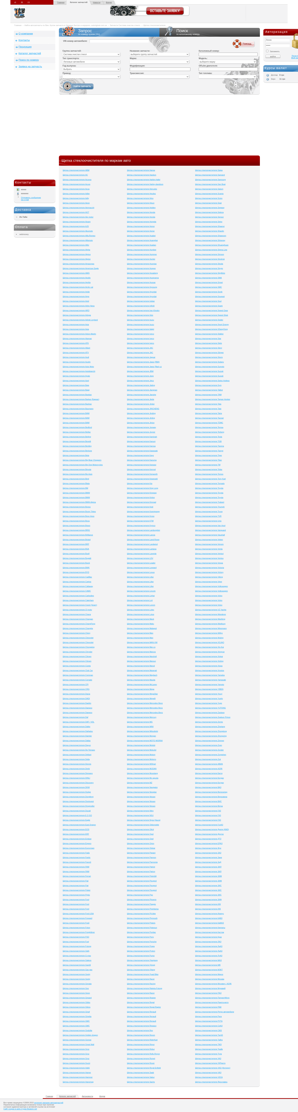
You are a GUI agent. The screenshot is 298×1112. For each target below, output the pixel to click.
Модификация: (137, 66)
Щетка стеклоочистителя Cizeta (77, 666)
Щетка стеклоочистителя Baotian (77, 395)
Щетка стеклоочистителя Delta (76, 759)
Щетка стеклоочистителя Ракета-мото (212, 1002)
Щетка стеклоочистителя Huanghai (142, 240)
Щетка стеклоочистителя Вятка (209, 806)
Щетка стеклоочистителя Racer (141, 979)
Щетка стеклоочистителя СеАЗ (208, 1026)
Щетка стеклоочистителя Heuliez (141, 194)
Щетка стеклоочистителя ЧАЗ (208, 1072)
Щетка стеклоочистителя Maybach (142, 675)
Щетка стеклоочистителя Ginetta (77, 1016)
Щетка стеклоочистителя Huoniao (142, 264)
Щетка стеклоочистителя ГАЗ (208, 811)
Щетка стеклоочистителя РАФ (208, 1007)
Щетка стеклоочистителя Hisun (140, 203)
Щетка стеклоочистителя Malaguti (142, 628)
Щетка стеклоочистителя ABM (76, 170)
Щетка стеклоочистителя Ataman (77, 338)
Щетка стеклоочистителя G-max (77, 956)
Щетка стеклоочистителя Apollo (77, 278)
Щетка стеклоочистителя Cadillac (77, 577)
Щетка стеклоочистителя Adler (76, 194)
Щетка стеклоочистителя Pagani (141, 853)
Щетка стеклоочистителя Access (77, 180)
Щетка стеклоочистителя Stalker (209, 334)
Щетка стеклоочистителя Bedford (77, 427)
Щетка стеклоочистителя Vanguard (210, 530)
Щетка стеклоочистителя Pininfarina (143, 909)
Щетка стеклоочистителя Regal (141, 1002)
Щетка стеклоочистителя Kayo (140, 455)
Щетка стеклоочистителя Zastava (209, 712)
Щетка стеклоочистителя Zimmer (209, 741)
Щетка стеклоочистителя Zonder (209, 750)
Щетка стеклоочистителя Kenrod (141, 469)
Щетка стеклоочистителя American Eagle (81, 268)
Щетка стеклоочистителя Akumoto (78, 231)
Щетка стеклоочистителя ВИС (208, 801)
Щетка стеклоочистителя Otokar (141, 848)
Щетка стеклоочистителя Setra (208, 222)
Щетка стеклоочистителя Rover (141, 1063)
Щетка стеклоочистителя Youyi (208, 694)
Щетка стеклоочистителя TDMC (209, 423)
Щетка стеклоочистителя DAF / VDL (78, 722)
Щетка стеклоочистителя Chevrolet (78, 638)
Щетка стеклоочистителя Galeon (77, 960)
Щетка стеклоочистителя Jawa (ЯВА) (143, 362)
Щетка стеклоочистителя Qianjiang (142, 960)
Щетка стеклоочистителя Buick (76, 563)
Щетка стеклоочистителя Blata (76, 483)
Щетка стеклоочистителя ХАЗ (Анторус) (212, 1068)
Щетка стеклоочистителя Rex (140, 1030)
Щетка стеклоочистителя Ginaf (76, 1012)
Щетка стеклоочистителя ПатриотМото (212, 998)
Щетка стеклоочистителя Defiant (77, 755)
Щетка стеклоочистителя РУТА (208, 1021)
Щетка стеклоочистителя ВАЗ (208, 787)
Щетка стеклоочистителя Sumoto (209, 367)
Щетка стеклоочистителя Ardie (76, 292)
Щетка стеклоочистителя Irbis (140, 315)
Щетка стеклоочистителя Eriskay (77, 839)
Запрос (109, 32)
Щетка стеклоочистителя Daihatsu (78, 731)
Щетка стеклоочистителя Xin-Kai (209, 647)
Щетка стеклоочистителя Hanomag (78, 1082)
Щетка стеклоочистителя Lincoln (141, 591)
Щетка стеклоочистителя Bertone (77, 451)
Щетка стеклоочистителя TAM (208, 395)
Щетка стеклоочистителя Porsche (141, 942)
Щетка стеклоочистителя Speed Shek (211, 315)
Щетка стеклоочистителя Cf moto (77, 610)
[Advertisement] (35, 125)
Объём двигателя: (208, 66)
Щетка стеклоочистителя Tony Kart (210, 479)
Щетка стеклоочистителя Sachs (141, 1082)
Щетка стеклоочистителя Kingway (142, 493)
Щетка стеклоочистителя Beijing (77, 437)
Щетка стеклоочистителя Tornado (210, 483)
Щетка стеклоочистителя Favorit (77, 862)
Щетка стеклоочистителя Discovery (78, 783)
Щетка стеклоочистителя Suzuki (209, 371)
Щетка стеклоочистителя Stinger (209, 353)
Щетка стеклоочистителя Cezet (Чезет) (80, 605)
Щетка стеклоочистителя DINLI (76, 778)
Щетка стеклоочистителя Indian (141, 301)
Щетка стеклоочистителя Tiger (208, 455)
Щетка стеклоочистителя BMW (76, 493)
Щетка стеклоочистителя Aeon (76, 203)
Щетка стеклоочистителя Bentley (77, 446)
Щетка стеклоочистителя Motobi (141, 745)
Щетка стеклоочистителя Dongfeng (78, 797)
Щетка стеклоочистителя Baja (76, 385)
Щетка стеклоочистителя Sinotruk (210, 259)
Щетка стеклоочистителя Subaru (209, 362)
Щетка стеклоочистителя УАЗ (208, 1058)
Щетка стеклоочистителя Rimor (141, 1044)
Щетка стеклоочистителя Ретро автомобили (214, 1012)
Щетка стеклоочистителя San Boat (210, 184)
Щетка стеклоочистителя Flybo (76, 895)
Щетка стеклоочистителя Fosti (76, 923)
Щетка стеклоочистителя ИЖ (208, 904)
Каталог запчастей (78, 2)
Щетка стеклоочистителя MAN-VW (142, 642)
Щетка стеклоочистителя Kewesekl (142, 479)
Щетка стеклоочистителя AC (75, 175)
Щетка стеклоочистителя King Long (142, 488)
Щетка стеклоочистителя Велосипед (211, 792)
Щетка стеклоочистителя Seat (208, 203)
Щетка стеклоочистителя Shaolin (209, 231)
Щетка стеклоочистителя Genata (77, 984)
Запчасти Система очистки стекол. (125, 25)
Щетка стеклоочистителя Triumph (210, 507)
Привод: (67, 73)
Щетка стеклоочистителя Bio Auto (77, 474)
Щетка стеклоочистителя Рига (208, 1016)
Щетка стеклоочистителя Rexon (141, 1035)
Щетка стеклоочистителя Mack (140, 619)
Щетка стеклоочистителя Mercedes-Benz (145, 712)
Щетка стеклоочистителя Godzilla (77, 1030)
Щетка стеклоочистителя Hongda (141, 222)
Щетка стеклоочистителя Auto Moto (78, 367)
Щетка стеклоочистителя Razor (141, 993)
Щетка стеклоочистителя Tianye (209, 451)
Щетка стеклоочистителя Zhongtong (211, 731)
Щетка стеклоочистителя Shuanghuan (211, 245)
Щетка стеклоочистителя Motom (141, 755)
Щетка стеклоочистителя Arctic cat (78, 287)
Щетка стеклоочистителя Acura (76, 184)
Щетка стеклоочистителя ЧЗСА (209, 1077)
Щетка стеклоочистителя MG (140, 722)
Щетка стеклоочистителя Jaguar (141, 357)
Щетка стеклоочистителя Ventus (209, 558)
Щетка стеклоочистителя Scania (209, 194)
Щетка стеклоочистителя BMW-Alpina (79, 502)
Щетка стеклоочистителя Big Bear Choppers (82, 460)
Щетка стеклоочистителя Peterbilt (141, 876)
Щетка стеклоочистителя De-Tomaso (79, 750)
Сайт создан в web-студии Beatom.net (20, 1109)
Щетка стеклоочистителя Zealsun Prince (212, 717)
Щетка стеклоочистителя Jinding (141, 413)
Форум (109, 2)
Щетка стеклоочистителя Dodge (77, 792)
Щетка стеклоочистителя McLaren (142, 684)
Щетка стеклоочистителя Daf (75, 717)
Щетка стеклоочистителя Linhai (141, 596)
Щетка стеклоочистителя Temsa (209, 427)
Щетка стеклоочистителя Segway (209, 208)
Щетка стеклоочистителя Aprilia (77, 282)
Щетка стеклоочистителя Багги (208, 773)
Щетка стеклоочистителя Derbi (76, 769)
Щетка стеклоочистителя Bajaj (76, 390)
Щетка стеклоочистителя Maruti (141, 666)
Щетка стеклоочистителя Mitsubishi (142, 731)
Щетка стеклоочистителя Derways (78, 773)
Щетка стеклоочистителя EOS (76, 829)
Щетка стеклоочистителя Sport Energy (212, 324)
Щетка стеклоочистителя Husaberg (142, 273)
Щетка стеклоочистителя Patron (141, 871)
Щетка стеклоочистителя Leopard (141, 568)
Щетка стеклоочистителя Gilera (76, 1007)
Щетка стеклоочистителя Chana (77, 614)
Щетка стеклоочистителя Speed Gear (211, 310)
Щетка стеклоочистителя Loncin (141, 605)
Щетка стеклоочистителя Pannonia (142, 862)
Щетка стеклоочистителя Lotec (140, 610)
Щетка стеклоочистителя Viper (208, 582)
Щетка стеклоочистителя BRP (76, 544)
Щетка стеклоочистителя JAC (140, 348)
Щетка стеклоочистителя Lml (140, 600)
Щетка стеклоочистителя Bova (76, 521)
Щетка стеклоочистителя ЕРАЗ (208, 843)
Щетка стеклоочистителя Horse (141, 231)
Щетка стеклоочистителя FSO (76, 937)
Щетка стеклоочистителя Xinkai (209, 656)
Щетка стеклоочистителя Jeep (140, 376)
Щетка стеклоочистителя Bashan (77, 404)
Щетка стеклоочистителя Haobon (141, 175)
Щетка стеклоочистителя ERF (76, 834)
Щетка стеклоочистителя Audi (76, 357)
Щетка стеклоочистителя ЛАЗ (208, 942)
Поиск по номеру (29, 59)
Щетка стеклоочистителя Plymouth (142, 918)
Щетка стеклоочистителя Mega (140, 689)
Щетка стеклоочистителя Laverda (141, 554)
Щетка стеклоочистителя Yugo (208, 703)
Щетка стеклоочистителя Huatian (141, 245)
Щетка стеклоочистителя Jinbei (141, 404)
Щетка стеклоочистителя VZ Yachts (210, 610)
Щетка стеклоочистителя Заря (208, 857)
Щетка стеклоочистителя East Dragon (79, 825)
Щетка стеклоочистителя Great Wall (78, 1044)
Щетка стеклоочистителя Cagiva (77, 582)
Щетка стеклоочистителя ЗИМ (208, 876)
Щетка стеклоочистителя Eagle (76, 820)
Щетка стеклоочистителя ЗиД (208, 862)
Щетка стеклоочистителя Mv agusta (142, 778)
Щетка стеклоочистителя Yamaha (210, 675)
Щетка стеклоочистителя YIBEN (209, 689)
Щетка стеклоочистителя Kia (139, 483)
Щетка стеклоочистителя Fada (76, 853)
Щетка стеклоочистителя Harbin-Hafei (143, 180)
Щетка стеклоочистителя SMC (208, 287)
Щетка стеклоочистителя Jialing (141, 385)
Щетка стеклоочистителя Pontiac (141, 932)
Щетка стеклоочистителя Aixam (77, 222)
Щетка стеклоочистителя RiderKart (142, 1040)
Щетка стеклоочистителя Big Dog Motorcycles (83, 465)
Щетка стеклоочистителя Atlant (76, 348)
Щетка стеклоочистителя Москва (209, 979)
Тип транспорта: (71, 58)
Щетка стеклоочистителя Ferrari (77, 876)
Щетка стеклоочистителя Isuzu (140, 320)
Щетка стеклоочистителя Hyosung (142, 287)
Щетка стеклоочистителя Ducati (77, 811)
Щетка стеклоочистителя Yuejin (209, 698)
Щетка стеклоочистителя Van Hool (210, 525)
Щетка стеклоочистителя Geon (76, 993)
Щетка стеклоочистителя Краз (208, 937)
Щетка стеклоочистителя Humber (141, 250)
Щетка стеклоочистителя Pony (140, 937)
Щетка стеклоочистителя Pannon (141, 857)
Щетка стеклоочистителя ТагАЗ (209, 1035)
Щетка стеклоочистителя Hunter (141, 259)
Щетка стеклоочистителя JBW (140, 371)
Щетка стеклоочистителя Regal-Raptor (144, 1007)
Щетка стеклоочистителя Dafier (76, 727)
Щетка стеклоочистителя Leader (141, 563)
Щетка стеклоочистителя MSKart (141, 764)
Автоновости (87, 1096)
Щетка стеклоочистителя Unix (208, 521)
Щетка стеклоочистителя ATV (76, 353)
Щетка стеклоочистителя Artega (77, 315)
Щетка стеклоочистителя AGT (76, 212)
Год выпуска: (69, 66)
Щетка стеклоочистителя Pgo (140, 895)
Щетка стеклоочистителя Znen (208, 745)
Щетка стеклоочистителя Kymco (141, 525)
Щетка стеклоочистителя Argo (76, 296)
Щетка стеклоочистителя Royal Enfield (144, 1068)
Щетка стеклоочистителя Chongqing (78, 647)
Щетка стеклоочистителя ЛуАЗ (208, 956)
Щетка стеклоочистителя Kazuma (141, 460)
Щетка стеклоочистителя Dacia (76, 694)
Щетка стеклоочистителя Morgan (141, 736)
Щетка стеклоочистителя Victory (209, 572)
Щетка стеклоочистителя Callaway (78, 586)
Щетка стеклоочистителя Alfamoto (78, 240)
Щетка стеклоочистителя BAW (76, 413)
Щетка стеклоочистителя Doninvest (78, 801)
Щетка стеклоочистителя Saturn (209, 189)
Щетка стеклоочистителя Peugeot (142, 881)
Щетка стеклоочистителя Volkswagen (211, 586)
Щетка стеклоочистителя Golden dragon (80, 1035)
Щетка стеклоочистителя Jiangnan (142, 390)
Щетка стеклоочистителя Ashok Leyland (80, 320)
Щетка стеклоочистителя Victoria (209, 568)
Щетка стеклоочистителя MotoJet (141, 750)
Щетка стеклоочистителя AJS (76, 226)
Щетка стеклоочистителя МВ (208, 965)
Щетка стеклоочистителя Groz (76, 1049)
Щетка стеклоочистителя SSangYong (211, 329)
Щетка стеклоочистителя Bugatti (77, 558)
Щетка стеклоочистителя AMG (76, 273)
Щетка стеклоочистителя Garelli (77, 965)
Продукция (25, 46)
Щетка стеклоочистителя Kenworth (142, 474)
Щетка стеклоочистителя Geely (76, 974)
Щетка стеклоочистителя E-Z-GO (77, 815)
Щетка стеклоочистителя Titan (208, 460)
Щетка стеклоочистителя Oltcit (140, 829)
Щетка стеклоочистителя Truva (208, 511)
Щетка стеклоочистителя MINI (140, 727)
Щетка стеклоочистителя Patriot (141, 867)
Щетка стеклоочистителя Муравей (210, 988)
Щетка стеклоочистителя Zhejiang (210, 727)
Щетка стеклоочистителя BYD (76, 572)
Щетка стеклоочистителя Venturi (209, 554)
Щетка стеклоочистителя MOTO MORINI (145, 741)
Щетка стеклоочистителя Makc (140, 624)
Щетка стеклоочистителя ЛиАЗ (208, 946)
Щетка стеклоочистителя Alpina (77, 254)
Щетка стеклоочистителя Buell (76, 554)
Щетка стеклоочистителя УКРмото (210, 1063)
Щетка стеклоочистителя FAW (76, 867)
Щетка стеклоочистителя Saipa (208, 170)
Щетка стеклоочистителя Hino (140, 198)
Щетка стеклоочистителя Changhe (78, 628)
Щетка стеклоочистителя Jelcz (140, 381)
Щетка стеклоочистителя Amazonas (78, 264)
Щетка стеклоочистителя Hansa (141, 170)
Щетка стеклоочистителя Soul (208, 301)
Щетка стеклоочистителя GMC (76, 1021)
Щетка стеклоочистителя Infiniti (141, 306)
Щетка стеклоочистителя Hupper (141, 268)
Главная (60, 2)
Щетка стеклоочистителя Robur (141, 1049)
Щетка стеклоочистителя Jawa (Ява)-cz (144, 367)
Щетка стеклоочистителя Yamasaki (210, 680)
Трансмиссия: (137, 73)
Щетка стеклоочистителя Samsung (210, 180)
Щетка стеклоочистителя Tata (208, 404)
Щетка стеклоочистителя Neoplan (142, 792)
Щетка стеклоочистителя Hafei (76, 1068)
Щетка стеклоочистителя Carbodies (78, 596)
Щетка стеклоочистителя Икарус (209, 914)
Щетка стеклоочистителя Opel (140, 834)
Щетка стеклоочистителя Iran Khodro (143, 310)
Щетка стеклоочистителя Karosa (141, 446)
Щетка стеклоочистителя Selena (209, 212)
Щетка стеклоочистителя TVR (208, 516)
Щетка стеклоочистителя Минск (209, 974)
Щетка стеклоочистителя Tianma (209, 446)
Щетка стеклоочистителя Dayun (77, 745)
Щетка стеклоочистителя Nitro (140, 811)
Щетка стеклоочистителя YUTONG (210, 708)
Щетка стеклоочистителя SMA (208, 278)
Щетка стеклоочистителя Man (140, 633)
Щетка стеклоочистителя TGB (208, 441)
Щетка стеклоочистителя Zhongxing (210, 736)
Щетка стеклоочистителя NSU (140, 815)
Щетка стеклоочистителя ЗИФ (208, 900)
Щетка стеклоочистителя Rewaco (141, 1026)
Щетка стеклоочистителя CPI (75, 684)
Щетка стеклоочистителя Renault (141, 1012)
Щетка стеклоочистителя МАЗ (208, 960)
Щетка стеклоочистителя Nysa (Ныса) (143, 820)
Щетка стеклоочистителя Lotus (140, 614)
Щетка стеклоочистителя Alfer (76, 245)
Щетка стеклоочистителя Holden (141, 208)
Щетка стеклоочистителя (154, 25)
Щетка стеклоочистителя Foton (76, 928)
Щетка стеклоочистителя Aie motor (78, 217)
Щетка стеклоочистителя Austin (77, 362)
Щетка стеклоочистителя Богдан (209, 778)
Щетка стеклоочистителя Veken (209, 540)
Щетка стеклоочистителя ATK (76, 343)
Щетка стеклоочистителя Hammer (78, 1077)
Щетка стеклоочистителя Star (208, 338)
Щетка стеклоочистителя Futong (77, 946)
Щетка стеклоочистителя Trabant (209, 502)
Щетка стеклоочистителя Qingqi (141, 965)
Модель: (203, 58)
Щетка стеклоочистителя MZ (139, 783)
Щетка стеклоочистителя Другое (209, 834)
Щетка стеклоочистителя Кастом (209, 932)
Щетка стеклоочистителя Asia (76, 324)
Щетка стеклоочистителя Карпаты (210, 928)
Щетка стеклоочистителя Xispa (208, 666)
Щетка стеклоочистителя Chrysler (77, 652)
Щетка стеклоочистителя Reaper (141, 998)
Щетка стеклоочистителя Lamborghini (143, 530)
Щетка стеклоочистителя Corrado (77, 680)
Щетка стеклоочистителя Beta (76, 455)
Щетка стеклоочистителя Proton (141, 951)
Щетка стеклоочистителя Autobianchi (79, 371)
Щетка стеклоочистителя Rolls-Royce (143, 1054)
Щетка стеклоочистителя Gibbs (76, 1002)
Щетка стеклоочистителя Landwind (142, 544)
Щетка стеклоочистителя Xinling (209, 661)
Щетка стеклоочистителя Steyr (208, 348)
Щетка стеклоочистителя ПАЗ (208, 993)
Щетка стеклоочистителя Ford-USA (78, 914)
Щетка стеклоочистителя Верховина (211, 797)
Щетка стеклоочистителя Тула (208, 1054)
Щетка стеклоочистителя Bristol (77, 540)
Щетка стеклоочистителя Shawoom (210, 236)
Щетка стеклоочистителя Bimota (77, 469)
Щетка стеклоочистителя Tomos (209, 474)
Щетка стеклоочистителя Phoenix (141, 900)
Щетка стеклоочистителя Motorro (141, 759)
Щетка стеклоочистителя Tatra (208, 413)
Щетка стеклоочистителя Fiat (75, 881)
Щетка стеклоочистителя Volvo (208, 596)
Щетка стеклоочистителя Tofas (208, 469)
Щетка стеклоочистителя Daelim (77, 703)
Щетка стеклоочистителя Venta (208, 549)
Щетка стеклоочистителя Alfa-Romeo (79, 236)
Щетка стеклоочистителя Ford (76, 900)
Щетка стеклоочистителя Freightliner (79, 932)
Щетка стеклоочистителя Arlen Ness (79, 306)
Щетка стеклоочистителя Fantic (76, 857)
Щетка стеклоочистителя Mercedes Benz (145, 703)
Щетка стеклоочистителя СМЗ (208, 1030)
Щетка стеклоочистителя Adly (76, 198)
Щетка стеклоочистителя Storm (209, 357)
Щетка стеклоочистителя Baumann (78, 409)
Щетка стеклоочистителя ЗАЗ (208, 853)
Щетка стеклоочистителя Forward (77, 918)
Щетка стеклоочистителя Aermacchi (78, 208)
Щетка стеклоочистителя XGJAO (209, 642)
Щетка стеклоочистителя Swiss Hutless (212, 381)
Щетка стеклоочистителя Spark (209, 306)
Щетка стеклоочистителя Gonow (77, 1040)
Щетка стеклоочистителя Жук (208, 848)
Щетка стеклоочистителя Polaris (141, 923)
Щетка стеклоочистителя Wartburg (210, 624)
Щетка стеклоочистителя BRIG (76, 530)
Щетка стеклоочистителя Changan (78, 619)
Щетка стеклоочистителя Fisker (76, 890)
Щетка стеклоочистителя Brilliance (78, 535)
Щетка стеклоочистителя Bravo (76, 525)
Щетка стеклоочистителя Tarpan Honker (212, 399)
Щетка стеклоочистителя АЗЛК (208, 769)
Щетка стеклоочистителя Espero (77, 843)
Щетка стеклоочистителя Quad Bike (142, 974)
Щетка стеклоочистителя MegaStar (142, 694)
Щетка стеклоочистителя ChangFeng (79, 624)
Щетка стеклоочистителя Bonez (77, 507)
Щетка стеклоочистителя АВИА (209, 764)
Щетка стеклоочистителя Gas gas (77, 970)
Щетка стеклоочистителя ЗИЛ (208, 867)
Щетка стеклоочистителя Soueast (210, 296)
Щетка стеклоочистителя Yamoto (209, 684)
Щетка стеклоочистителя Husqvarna (143, 278)
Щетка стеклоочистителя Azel (76, 381)
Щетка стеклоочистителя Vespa (209, 563)
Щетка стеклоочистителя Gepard (77, 998)
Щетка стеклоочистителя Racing (141, 984)
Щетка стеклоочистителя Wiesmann (211, 628)
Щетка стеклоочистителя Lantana (141, 549)
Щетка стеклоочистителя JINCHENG (143, 409)
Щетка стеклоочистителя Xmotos (209, 670)
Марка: (133, 58)
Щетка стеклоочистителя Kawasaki (142, 451)
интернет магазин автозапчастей (48, 1103)
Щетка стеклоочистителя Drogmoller (79, 806)
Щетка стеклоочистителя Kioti (140, 507)
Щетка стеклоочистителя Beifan (77, 432)
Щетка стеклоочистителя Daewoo (77, 708)
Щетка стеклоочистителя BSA (76, 549)
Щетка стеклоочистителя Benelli (77, 441)
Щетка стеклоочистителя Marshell (142, 656)
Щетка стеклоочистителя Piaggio (141, 904)
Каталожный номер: (209, 51)
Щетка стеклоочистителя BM (75, 488)
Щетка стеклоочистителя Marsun (141, 661)
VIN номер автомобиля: (75, 41)
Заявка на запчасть (30, 66)
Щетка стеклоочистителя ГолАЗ (209, 825)
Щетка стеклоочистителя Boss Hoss (78, 516)
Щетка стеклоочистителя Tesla (208, 437)
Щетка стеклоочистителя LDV (140, 558)
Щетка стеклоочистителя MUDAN (141, 769)
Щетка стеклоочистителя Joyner (141, 432)
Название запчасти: (140, 51)
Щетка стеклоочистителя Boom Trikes (79, 511)
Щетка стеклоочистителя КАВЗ (208, 918)
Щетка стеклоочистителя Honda (141, 212)
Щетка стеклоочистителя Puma (141, 956)
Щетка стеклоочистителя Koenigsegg (143, 511)
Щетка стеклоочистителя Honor (141, 226)
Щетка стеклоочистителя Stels (208, 343)
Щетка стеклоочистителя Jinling (141, 418)
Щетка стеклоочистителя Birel (76, 479)
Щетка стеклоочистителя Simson (209, 254)
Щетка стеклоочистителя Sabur (141, 1077)
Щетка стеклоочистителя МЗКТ (209, 970)
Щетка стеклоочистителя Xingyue (210, 652)
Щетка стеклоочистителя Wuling (209, 638)
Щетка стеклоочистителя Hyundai (141, 292)
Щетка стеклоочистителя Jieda (140, 399)
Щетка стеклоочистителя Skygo (209, 268)
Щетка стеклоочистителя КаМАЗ (209, 923)
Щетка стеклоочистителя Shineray (210, 240)
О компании (26, 33)
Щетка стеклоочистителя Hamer (77, 1072)
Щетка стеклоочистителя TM (207, 465)
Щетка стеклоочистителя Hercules (142, 189)
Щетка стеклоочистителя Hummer (142, 254)
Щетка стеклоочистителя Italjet (140, 329)
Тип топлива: (205, 73)
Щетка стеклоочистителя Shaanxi (210, 226)
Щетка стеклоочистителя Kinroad (141, 502)
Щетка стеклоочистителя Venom (209, 544)
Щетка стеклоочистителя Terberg (209, 432)
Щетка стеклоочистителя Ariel (76, 301)
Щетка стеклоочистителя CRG (76, 689)
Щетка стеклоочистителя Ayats (76, 376)
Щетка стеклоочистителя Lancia (141, 535)
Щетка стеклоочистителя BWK (76, 568)
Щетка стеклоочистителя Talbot (209, 390)
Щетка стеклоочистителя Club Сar (78, 670)
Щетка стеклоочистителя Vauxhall (210, 535)
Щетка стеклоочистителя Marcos (141, 652)
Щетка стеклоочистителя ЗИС (208, 885)
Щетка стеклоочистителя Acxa (76, 189)
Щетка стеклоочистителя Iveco (140, 334)
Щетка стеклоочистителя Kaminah (142, 437)
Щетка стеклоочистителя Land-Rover (143, 540)
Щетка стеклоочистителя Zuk (208, 759)
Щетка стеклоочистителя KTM (140, 521)
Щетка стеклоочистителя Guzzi (76, 1063)
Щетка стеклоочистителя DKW (76, 787)
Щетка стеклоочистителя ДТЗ (208, 839)
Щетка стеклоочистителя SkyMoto (210, 273)
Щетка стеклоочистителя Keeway (141, 465)
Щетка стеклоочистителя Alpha (76, 250)
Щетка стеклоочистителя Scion (208, 198)
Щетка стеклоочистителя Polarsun (142, 928)
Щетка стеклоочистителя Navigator (142, 787)
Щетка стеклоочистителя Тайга (208, 1040)
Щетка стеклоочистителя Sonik (208, 292)
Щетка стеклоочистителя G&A (76, 951)
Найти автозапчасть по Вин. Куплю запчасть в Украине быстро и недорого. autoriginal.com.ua (65, 25)
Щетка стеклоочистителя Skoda (209, 264)
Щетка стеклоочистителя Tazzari (209, 418)
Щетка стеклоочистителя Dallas (77, 741)
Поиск (209, 32)
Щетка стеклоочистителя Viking (209, 577)
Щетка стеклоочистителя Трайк (209, 1049)
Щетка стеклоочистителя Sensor (209, 217)
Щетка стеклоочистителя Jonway (141, 427)
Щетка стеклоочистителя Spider (209, 320)
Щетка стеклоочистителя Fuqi (76, 942)
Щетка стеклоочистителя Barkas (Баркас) (81, 399)
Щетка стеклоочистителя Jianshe (141, 395)
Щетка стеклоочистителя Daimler (77, 736)
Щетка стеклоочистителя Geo (76, 988)
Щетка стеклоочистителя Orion (140, 843)
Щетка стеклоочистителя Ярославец (211, 1082)
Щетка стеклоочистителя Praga (141, 946)
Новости (96, 2)
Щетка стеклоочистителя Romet (141, 1058)
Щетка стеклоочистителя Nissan (141, 797)
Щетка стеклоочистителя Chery (76, 633)
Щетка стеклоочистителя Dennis (77, 764)
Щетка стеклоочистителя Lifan (140, 577)
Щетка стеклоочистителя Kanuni (141, 441)
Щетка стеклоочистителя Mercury (141, 717)
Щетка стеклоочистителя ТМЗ (208, 1044)
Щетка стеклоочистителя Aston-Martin (79, 334)
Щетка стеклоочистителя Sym (208, 385)
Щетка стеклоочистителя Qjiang (141, 970)
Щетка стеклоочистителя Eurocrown (78, 848)
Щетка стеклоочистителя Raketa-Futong (144, 988)
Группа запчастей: (72, 51)
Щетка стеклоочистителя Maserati (142, 670)
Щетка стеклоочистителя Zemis (209, 722)
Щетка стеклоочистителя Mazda (141, 680)
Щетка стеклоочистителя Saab (140, 1072)
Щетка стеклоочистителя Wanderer (210, 614)
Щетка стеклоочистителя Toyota (209, 488)
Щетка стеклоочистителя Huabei (141, 236)
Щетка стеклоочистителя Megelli (141, 698)
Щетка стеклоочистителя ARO (76, 310)
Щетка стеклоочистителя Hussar (141, 282)
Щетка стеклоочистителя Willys (209, 633)
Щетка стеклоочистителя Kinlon (141, 497)
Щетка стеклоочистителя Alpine (77, 259)
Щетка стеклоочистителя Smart (209, 282)
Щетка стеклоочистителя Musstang (142, 773)
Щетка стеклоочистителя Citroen (77, 656)
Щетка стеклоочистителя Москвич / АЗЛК (213, 984)
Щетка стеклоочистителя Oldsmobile (143, 825)
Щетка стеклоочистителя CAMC (77, 591)
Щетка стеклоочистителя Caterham (78, 600)
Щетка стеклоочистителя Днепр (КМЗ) (212, 829)
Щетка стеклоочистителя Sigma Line (211, 250)
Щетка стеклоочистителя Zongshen (210, 755)
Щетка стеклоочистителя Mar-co (141, 647)
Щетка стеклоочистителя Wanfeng (210, 619)
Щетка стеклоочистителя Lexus (141, 572)
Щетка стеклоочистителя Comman (78, 675)
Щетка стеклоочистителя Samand (210, 175)
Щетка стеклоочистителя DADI (76, 698)
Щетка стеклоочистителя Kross (140, 516)
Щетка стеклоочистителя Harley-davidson (145, 184)
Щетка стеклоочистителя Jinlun (141, 423)
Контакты (24, 40)
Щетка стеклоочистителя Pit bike (141, 914)
